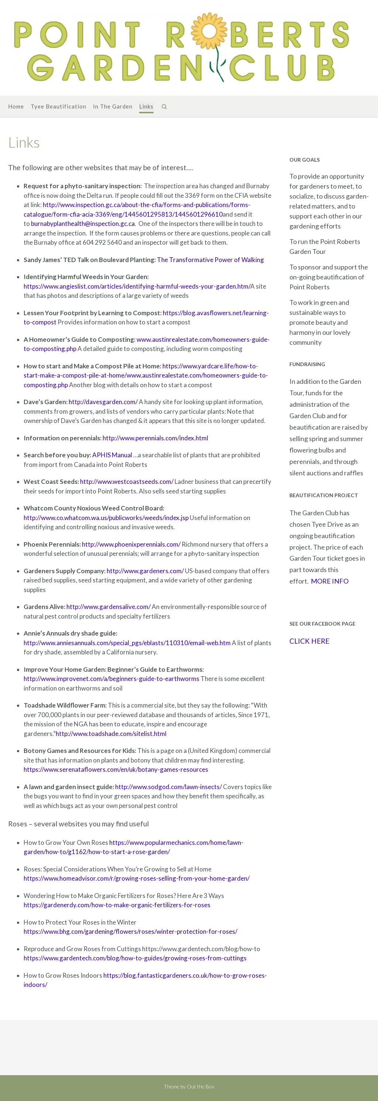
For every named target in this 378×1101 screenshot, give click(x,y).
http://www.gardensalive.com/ (108, 606)
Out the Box (200, 1086)
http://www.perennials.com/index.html (155, 438)
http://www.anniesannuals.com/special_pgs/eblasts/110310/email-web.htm (127, 643)
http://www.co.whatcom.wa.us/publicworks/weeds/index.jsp (106, 518)
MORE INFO (329, 581)
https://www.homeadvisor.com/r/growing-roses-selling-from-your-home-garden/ (137, 878)
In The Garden (113, 107)
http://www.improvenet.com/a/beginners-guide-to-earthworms (111, 678)
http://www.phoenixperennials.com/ (131, 544)
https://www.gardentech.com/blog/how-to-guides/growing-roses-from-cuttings (135, 958)
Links (146, 107)
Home (16, 107)
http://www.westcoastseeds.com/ (126, 481)
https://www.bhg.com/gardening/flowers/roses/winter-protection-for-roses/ (130, 931)
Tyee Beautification (58, 107)
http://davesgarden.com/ (103, 402)
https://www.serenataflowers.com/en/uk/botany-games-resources (116, 769)
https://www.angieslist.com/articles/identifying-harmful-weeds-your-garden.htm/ (137, 286)
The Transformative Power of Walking (210, 260)
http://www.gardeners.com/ (145, 571)
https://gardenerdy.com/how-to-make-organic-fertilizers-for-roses (117, 905)
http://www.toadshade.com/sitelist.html (111, 733)
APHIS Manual (112, 455)
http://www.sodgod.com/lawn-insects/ (168, 787)
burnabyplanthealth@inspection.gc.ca (83, 223)
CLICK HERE (309, 641)
